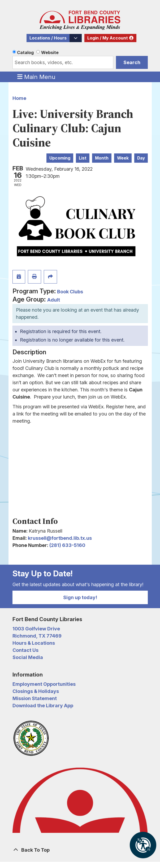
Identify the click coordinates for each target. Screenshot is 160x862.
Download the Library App (42, 705)
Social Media (27, 657)
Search (131, 62)
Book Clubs (70, 291)
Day (141, 158)
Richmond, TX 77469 (37, 636)
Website (50, 52)
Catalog (25, 52)
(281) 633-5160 (67, 545)
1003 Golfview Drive (36, 628)
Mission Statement (34, 698)
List (83, 158)
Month (102, 158)
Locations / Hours (48, 38)
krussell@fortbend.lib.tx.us (60, 538)
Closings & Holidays (35, 691)
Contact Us (25, 650)
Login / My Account (107, 38)
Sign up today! (80, 597)
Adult (53, 300)
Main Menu (36, 76)
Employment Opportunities (44, 684)
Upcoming (59, 158)
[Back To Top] (80, 850)
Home (19, 98)
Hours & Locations (33, 643)
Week (123, 158)
